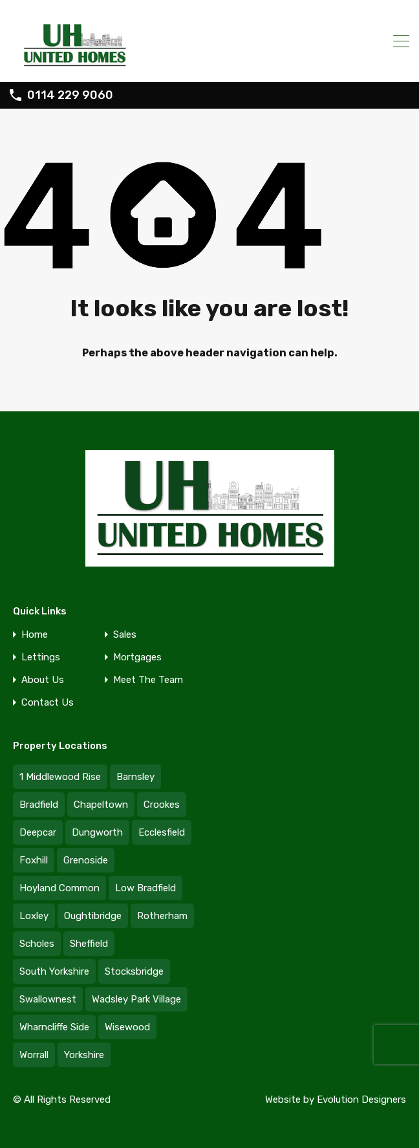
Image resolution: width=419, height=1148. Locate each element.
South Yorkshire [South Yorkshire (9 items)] (54, 971)
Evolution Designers (361, 1099)
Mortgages (137, 657)
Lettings (40, 657)
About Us (42, 680)
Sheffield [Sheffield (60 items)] (89, 943)
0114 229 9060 (70, 95)
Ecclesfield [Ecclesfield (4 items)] (161, 832)
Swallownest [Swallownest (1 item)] (47, 999)
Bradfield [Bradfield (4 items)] (38, 804)
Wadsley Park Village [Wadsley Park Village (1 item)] (136, 999)
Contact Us (47, 703)
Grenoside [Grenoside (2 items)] (85, 860)
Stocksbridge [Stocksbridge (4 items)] (134, 971)
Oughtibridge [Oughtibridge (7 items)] (93, 916)
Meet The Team (148, 680)
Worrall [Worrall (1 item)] (33, 1055)
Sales (124, 635)
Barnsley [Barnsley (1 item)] (135, 777)
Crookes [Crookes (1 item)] (162, 804)
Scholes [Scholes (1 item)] (36, 943)
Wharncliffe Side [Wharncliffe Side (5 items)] (54, 1027)
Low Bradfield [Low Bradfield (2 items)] (145, 888)
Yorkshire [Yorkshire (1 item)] (84, 1055)
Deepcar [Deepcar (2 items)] (37, 832)
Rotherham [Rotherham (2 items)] (162, 916)
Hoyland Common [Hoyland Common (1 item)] (59, 888)
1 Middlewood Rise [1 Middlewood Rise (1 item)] (60, 777)
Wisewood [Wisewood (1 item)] (127, 1027)
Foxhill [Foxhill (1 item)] (33, 860)
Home (34, 635)
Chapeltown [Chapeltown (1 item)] (101, 804)
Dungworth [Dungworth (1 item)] (97, 832)
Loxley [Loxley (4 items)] (33, 916)
